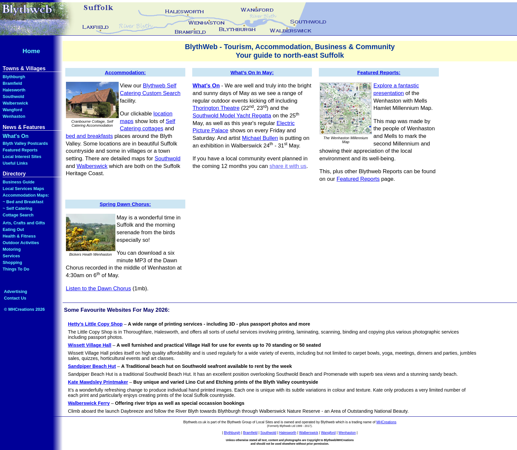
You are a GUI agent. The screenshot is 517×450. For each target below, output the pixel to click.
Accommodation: (125, 72)
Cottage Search (18, 214)
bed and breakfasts (89, 136)
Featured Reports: (378, 72)
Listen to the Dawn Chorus (98, 288)
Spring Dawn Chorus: (125, 204)
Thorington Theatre (216, 108)
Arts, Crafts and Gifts (24, 222)
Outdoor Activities (21, 242)
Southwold (13, 96)
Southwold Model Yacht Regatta (232, 115)
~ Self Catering (17, 208)
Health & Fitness (19, 236)
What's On (15, 136)
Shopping (12, 262)
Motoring (12, 249)
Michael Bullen (260, 138)
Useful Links (15, 163)
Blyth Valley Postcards (25, 143)
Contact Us (15, 298)
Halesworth (14, 89)
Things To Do (16, 269)
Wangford (12, 109)
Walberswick (15, 103)
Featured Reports (20, 149)
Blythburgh (14, 76)
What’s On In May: (252, 72)
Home (31, 51)
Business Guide (19, 181)
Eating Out (13, 229)
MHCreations (387, 422)
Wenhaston (14, 116)
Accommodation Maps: (26, 195)
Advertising (15, 291)
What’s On (206, 85)
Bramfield (12, 83)
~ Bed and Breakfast (23, 201)
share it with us (287, 166)
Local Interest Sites (22, 156)
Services (11, 255)
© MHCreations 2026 (24, 309)
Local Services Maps (23, 188)
